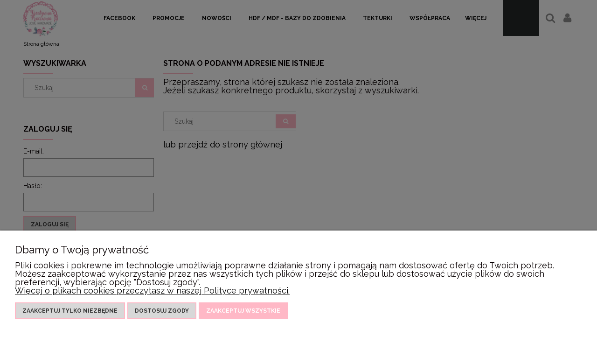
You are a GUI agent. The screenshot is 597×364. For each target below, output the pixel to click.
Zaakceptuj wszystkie (243, 311)
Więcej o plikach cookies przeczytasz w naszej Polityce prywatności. (152, 290)
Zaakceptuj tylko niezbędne (70, 311)
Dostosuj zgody (162, 311)
